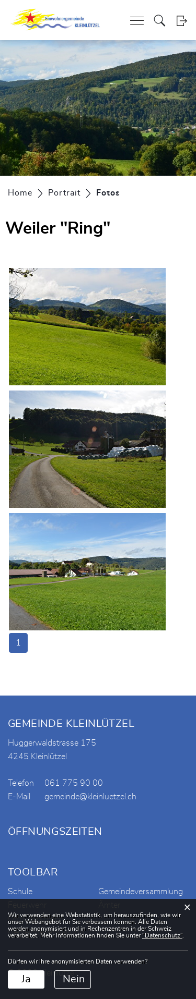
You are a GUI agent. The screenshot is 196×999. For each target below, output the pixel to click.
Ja (26, 979)
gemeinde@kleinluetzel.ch (90, 797)
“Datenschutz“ (162, 935)
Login (181, 20)
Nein (74, 979)
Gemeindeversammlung (140, 891)
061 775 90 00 (73, 783)
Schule (20, 891)
